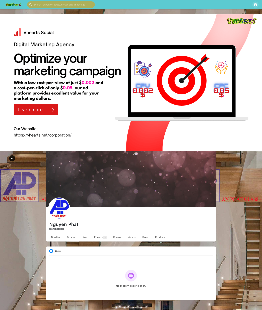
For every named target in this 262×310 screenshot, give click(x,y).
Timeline (55, 237)
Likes (85, 237)
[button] (61, 4)
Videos (132, 237)
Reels (145, 237)
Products (160, 237)
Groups (71, 237)
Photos (117, 237)
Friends (100, 237)
